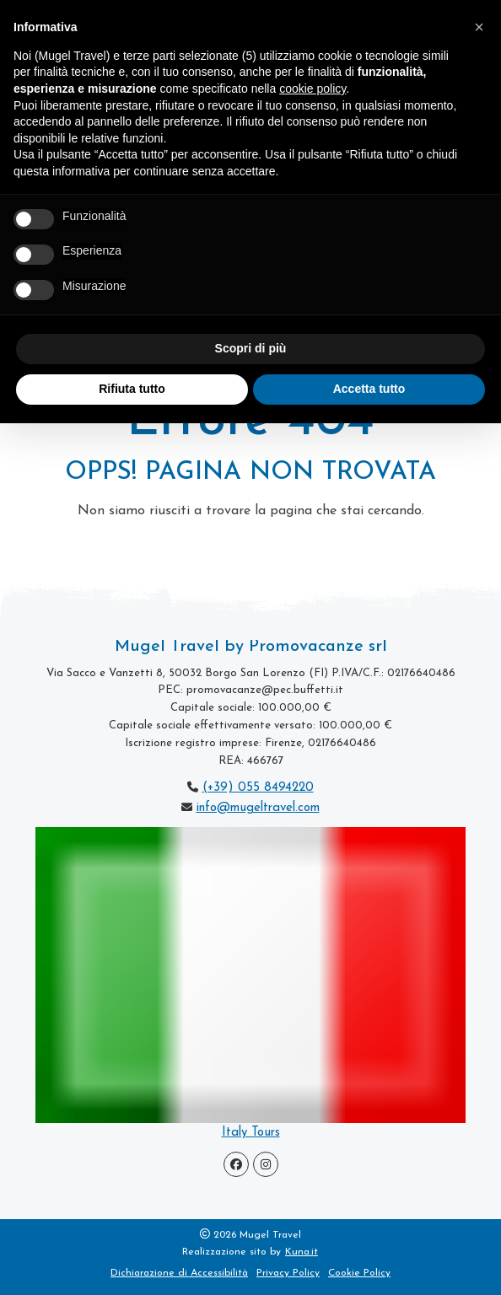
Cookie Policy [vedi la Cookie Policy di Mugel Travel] (359, 1273)
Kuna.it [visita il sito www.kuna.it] (301, 1252)
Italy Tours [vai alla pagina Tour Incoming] (251, 1132)
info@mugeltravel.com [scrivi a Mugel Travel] (258, 808)
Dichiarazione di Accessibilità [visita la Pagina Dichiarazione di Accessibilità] (179, 1273)
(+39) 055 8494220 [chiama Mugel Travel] (258, 788)
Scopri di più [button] (251, 348)
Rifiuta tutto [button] (132, 388)
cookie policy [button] (312, 88)
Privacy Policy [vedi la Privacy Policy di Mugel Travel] (288, 1273)
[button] (479, 26)
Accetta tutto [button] (369, 388)
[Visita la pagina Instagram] (265, 1164)
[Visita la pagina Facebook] (236, 1164)
